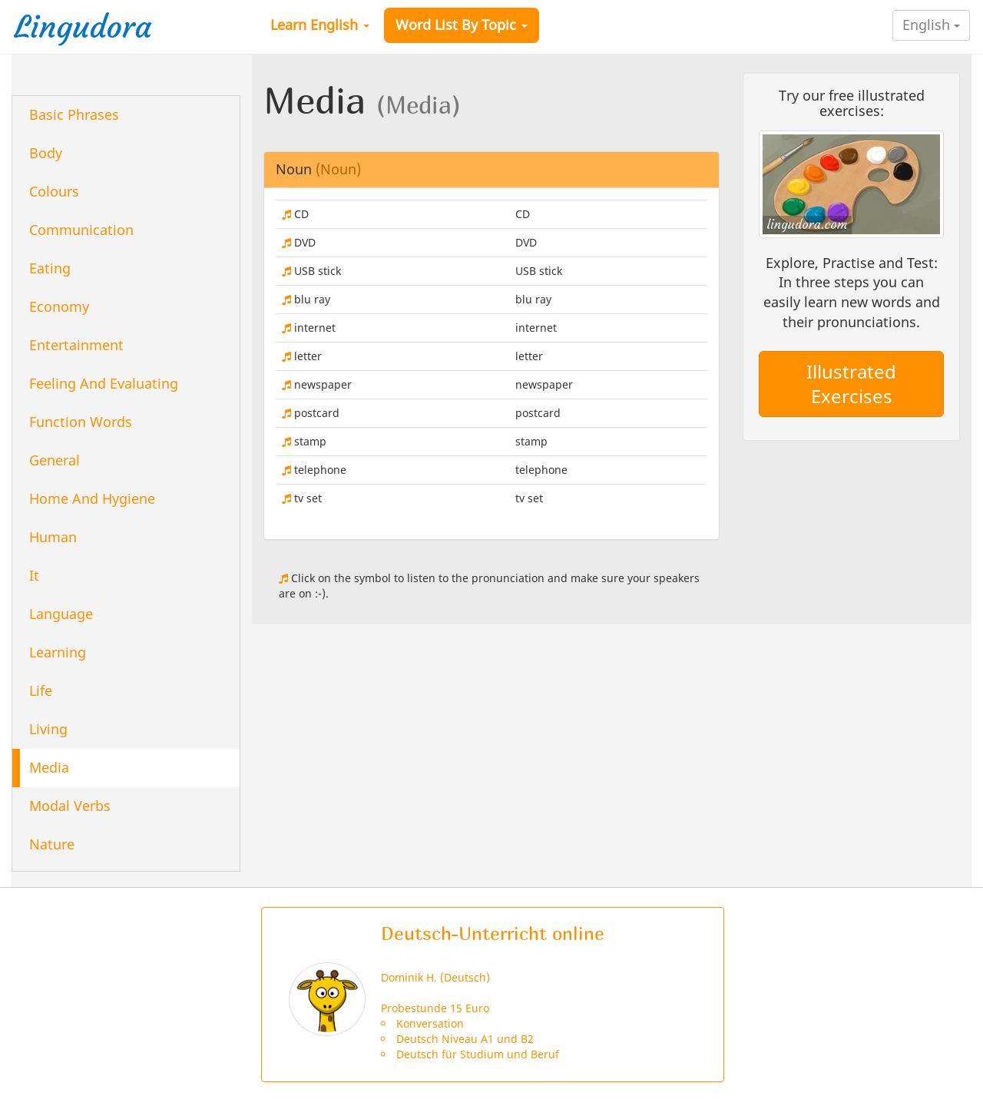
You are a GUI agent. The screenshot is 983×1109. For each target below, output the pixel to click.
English (931, 24)
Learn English (319, 24)
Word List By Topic (462, 24)
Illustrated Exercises (851, 384)
